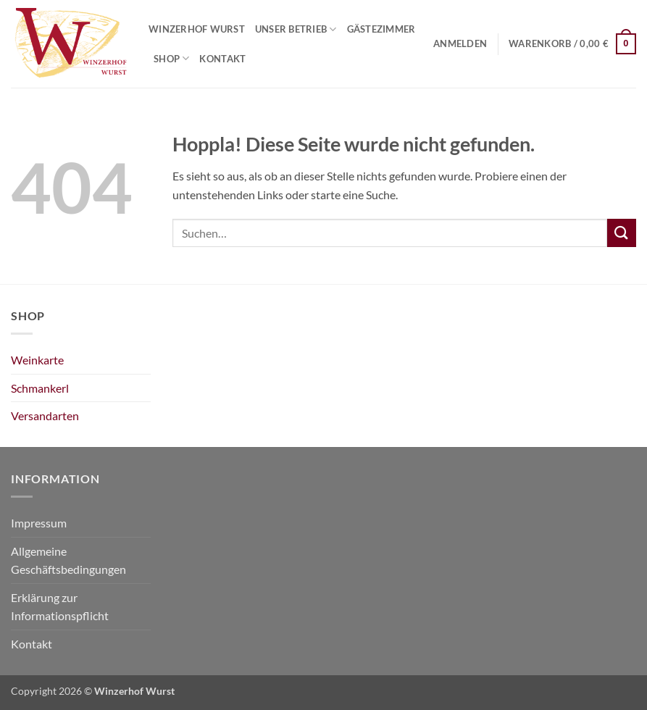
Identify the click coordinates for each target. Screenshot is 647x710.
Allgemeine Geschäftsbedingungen (68, 560)
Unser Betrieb (296, 29)
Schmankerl (40, 388)
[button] (460, 43)
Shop (171, 58)
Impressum (39, 523)
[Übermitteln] (621, 233)
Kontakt (222, 58)
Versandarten (45, 415)
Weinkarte (37, 360)
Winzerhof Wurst (197, 29)
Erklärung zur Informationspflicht (60, 606)
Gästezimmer (381, 29)
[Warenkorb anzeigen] (572, 44)
